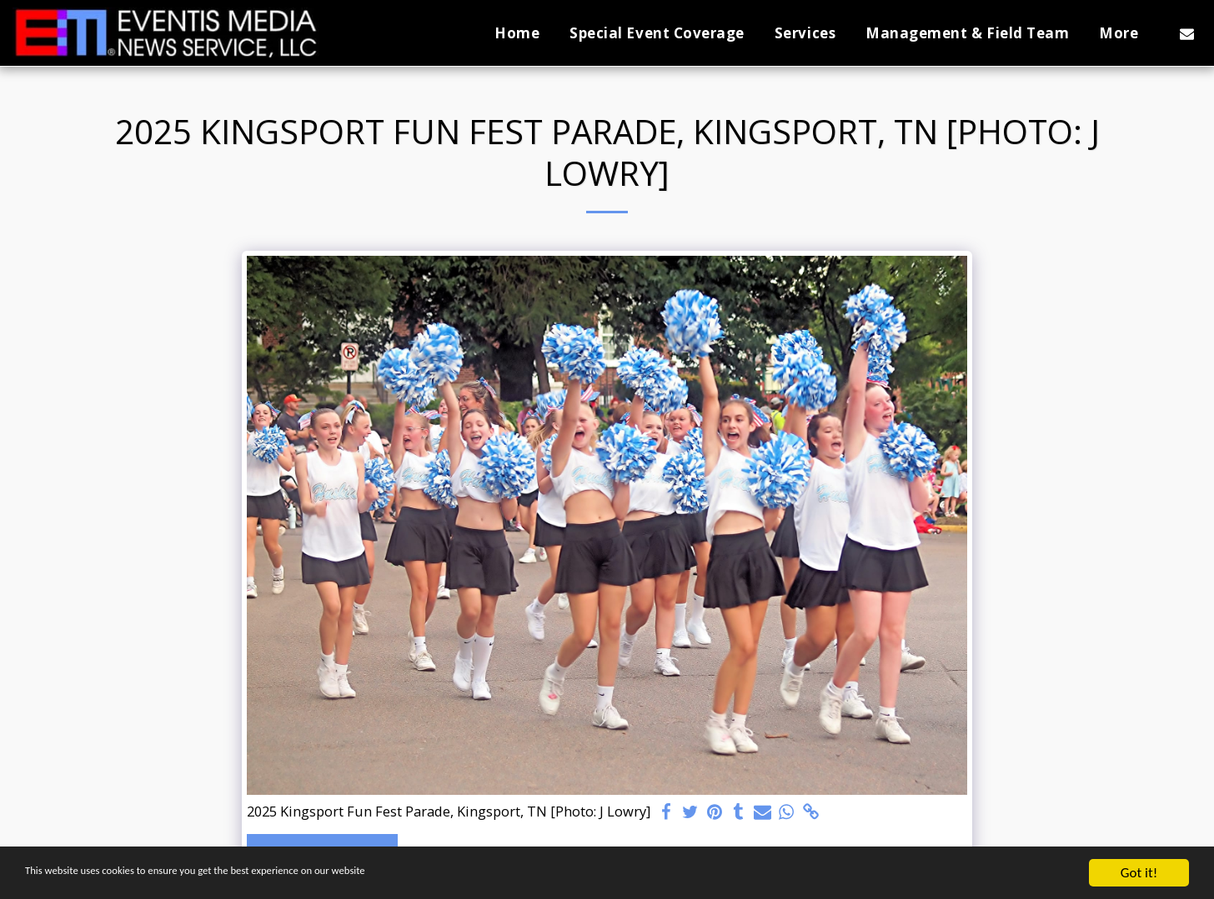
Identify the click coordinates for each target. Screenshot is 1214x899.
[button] (1187, 33)
